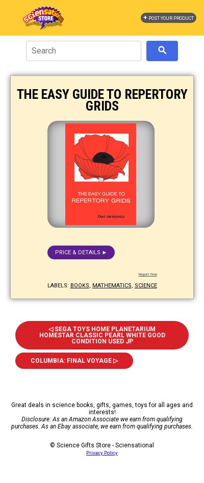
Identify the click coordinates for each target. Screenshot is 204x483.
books (79, 285)
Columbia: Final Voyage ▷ (74, 360)
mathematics (112, 285)
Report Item (148, 275)
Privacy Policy (102, 452)
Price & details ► (81, 252)
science (146, 285)
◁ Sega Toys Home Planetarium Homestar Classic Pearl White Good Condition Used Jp (102, 335)
